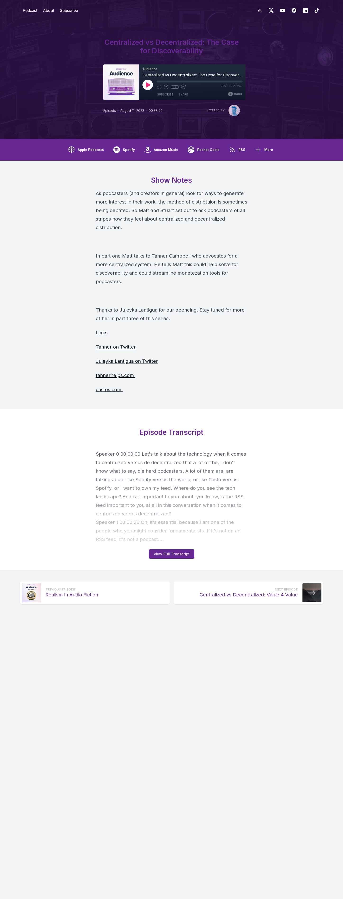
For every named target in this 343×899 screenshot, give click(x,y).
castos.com (109, 389)
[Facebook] (294, 10)
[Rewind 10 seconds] (166, 87)
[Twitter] (271, 10)
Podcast (30, 10)
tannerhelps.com (115, 375)
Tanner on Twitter (116, 347)
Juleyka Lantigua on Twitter (127, 361)
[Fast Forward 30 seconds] (183, 87)
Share (183, 95)
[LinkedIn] (305, 10)
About (48, 10)
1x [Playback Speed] (174, 87)
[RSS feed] (260, 10)
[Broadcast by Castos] (235, 94)
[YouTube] (282, 10)
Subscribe (69, 10)
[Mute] (159, 87)
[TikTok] (316, 10)
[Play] (147, 85)
